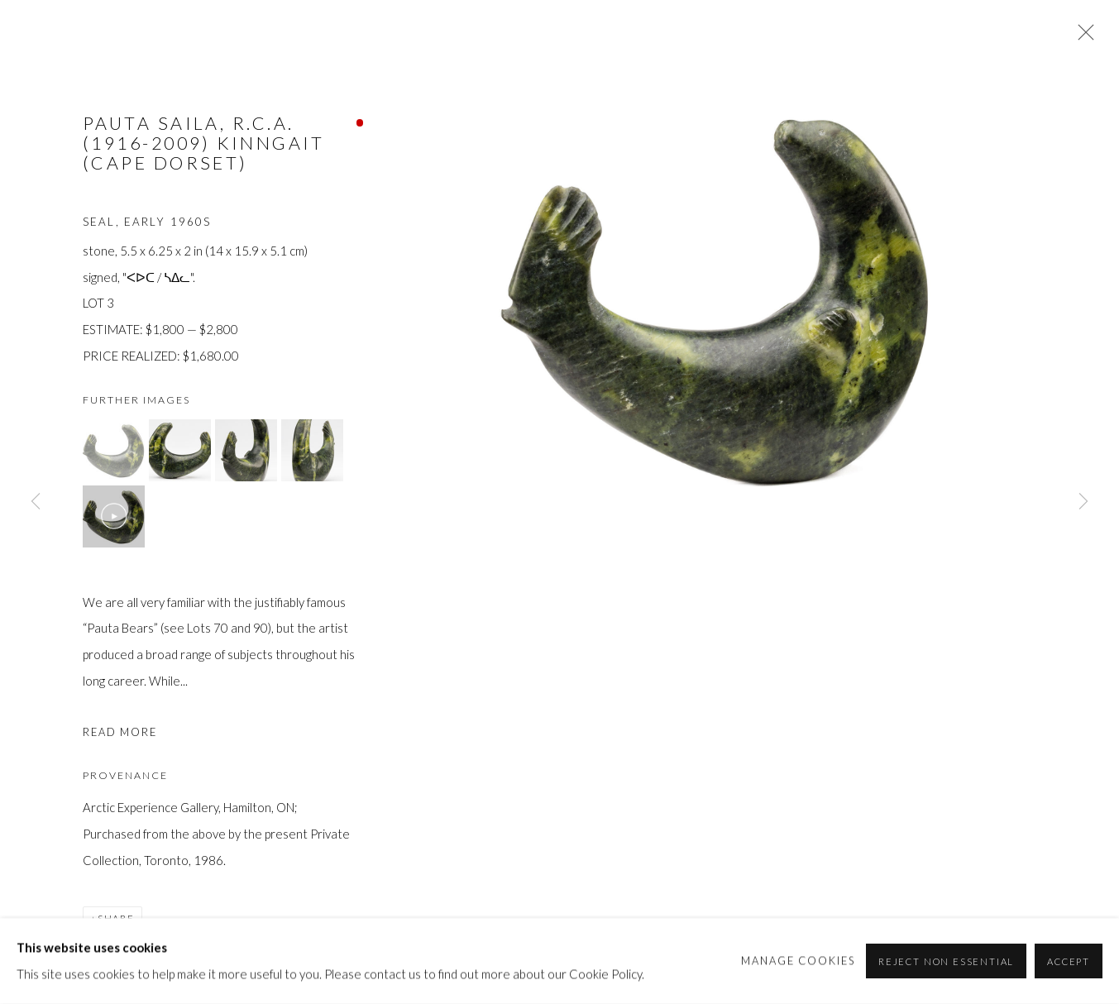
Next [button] (1083, 502)
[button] (114, 450)
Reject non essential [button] (946, 961)
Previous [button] (35, 502)
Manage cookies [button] (798, 960)
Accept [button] (1068, 961)
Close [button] (1081, 37)
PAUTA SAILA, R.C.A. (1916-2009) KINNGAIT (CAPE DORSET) (204, 143)
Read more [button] (120, 732)
